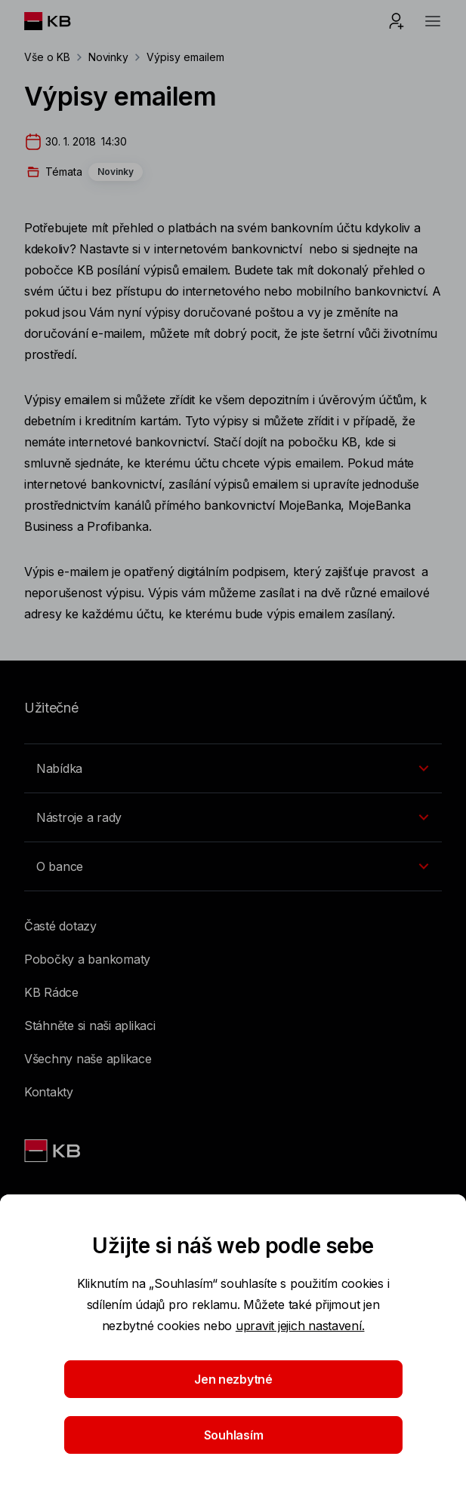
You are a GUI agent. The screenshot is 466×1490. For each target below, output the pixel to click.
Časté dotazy (60, 926)
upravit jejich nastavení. (300, 1325)
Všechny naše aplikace (88, 1058)
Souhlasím (233, 1434)
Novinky (108, 57)
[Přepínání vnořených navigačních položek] (233, 768)
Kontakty (48, 1091)
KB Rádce (51, 992)
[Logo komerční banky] (59, 21)
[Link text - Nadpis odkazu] (53, 1151)
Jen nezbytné (233, 1379)
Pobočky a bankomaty (87, 959)
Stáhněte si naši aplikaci (90, 1025)
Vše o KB (47, 57)
